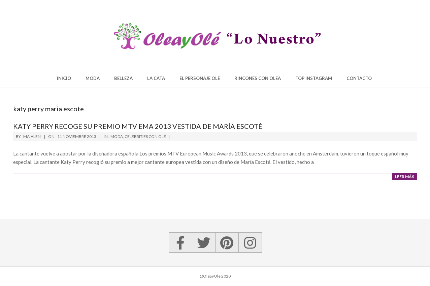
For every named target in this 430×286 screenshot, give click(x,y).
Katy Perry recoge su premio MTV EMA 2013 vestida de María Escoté (137, 126)
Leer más (404, 176)
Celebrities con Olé (145, 136)
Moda (116, 136)
